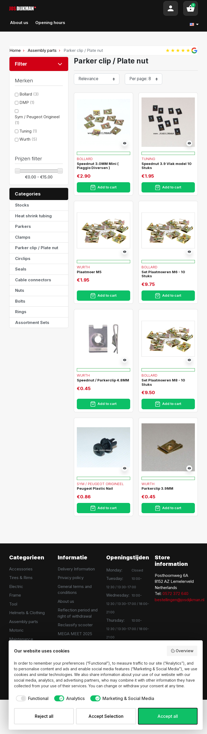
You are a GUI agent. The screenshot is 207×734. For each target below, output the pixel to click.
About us (66, 601)
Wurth (28, 139)
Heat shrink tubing (33, 215)
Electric (16, 586)
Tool (13, 604)
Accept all (167, 716)
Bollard (29, 94)
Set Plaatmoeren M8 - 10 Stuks (163, 382)
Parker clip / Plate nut (36, 247)
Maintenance (21, 639)
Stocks (22, 205)
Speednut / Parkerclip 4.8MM (103, 380)
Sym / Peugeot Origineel (100, 484)
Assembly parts (42, 50)
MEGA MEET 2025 (75, 633)
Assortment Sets (32, 322)
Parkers (23, 226)
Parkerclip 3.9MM (157, 488)
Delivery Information (76, 568)
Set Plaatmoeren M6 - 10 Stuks (163, 274)
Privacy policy (71, 577)
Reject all (44, 716)
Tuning (28, 131)
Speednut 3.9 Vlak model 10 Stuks (167, 165)
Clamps (22, 237)
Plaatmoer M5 (89, 272)
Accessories (21, 568)
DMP (26, 102)
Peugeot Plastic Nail (95, 488)
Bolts (20, 301)
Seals (20, 269)
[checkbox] (31, 698)
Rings (20, 311)
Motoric (16, 630)
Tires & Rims (21, 577)
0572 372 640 (175, 593)
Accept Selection (105, 716)
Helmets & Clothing (27, 612)
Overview (182, 650)
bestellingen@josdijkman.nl (179, 599)
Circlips (22, 258)
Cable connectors (33, 279)
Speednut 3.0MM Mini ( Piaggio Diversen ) (98, 165)
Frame (15, 595)
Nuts (19, 290)
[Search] (100, 8)
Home (15, 50)
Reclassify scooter (75, 624)
